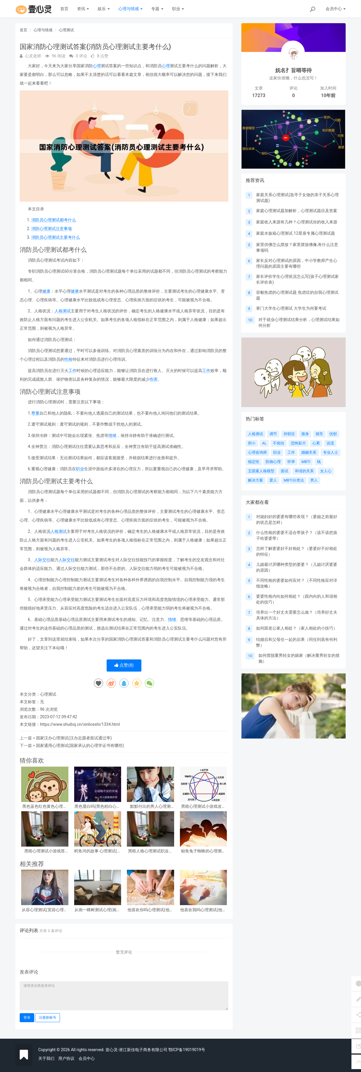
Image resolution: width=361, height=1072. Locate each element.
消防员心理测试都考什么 (53, 220)
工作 (72, 370)
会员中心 (87, 1058)
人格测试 (62, 311)
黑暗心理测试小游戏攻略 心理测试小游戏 (203, 806)
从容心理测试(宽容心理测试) (45, 910)
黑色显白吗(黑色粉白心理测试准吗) (97, 806)
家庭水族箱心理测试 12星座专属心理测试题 (295, 233)
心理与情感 (130, 8)
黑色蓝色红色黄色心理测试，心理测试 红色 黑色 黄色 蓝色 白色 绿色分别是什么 (44, 806)
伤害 (153, 379)
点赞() (124, 665)
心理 (97, 65)
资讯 (83, 8)
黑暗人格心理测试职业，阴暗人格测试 (150, 851)
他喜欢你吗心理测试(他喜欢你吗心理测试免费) (150, 910)
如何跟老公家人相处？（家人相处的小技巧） (296, 628)
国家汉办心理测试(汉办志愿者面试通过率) (74, 738)
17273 (258, 95)
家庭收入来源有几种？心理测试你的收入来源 (296, 222)
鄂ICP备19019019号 (186, 1049)
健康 (46, 291)
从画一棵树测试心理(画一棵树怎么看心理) (97, 910)
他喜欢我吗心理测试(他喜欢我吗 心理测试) (203, 910)
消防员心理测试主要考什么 (55, 237)
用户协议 (66, 1058)
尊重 (35, 413)
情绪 (112, 435)
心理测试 (66, 30)
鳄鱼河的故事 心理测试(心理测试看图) (97, 851)
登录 (26, 1018)
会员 (336, 8)
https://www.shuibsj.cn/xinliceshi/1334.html (80, 724)
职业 (178, 8)
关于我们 (46, 1058)
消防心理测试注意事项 (51, 228)
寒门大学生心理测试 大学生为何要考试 (291, 308)
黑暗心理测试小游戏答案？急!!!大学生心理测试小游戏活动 (45, 851)
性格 (68, 359)
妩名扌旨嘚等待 (293, 70)
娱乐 (104, 8)
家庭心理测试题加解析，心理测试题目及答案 (296, 210)
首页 (64, 8)
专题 (157, 8)
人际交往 (42, 559)
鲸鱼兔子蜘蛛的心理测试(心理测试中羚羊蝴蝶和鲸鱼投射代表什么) (203, 851)
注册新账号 (47, 1018)
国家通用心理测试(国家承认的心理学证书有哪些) (80, 745)
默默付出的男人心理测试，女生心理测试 (150, 806)
